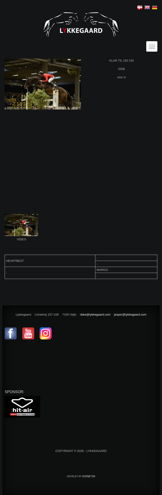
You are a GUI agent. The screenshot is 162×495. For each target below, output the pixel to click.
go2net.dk (88, 476)
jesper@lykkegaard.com (130, 314)
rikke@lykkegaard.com (95, 314)
